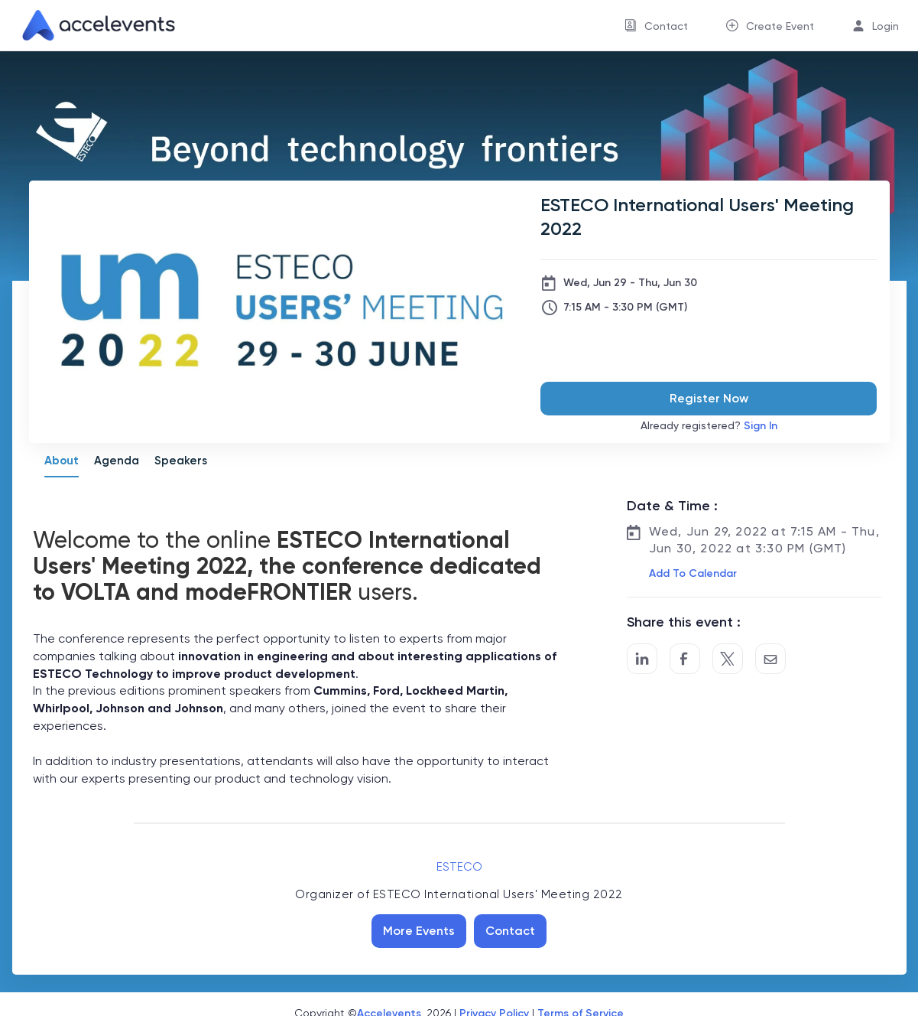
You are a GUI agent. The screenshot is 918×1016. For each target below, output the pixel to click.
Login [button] (885, 26)
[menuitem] (656, 25)
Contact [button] (666, 26)
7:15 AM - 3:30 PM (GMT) (625, 307)
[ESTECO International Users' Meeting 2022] (708, 216)
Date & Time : (672, 505)
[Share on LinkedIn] (642, 658)
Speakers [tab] (180, 460)
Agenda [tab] (116, 460)
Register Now (709, 398)
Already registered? (709, 425)
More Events (419, 930)
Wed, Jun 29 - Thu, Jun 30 (630, 282)
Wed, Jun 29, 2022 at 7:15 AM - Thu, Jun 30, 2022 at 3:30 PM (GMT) (764, 539)
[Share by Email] (770, 658)
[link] (92, 25)
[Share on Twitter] (727, 658)
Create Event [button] (780, 26)
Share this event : (684, 622)
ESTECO (459, 867)
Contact (510, 930)
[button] (691, 573)
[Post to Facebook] (685, 658)
